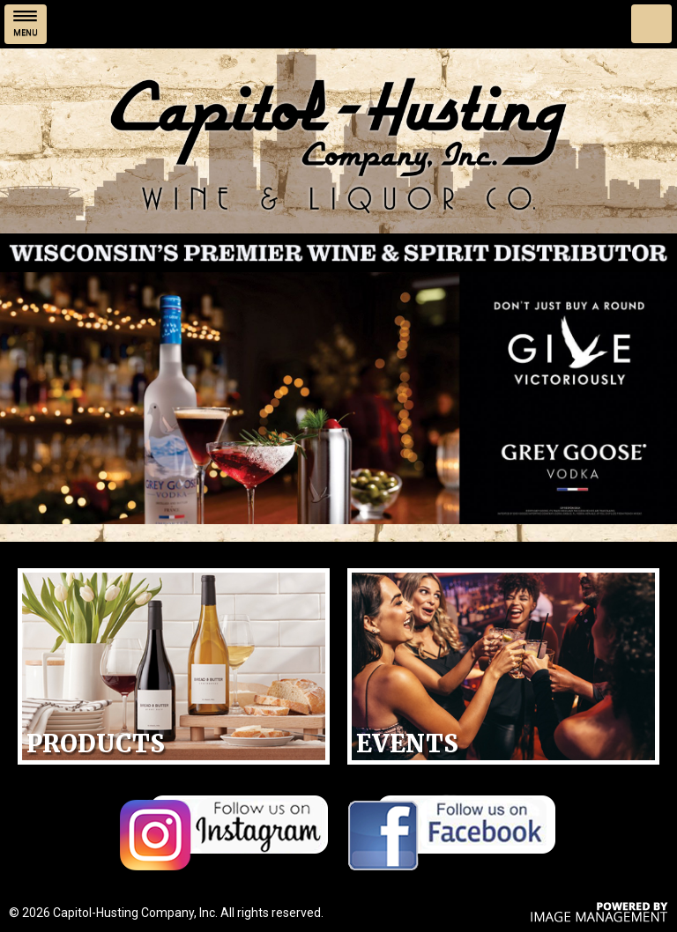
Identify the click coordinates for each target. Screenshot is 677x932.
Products (95, 743)
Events (407, 743)
